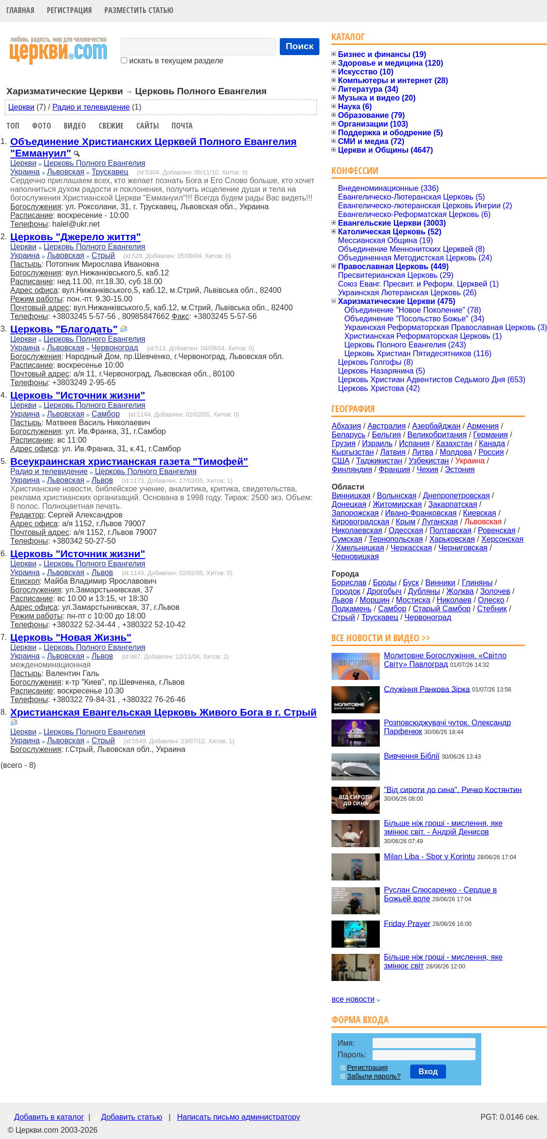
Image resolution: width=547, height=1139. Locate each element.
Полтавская (451, 530)
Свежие (111, 125)
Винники (440, 582)
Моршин (374, 600)
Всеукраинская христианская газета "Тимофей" (129, 461)
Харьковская (452, 539)
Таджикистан (379, 461)
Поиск (300, 46)
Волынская (397, 495)
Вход (428, 1071)
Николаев (454, 600)
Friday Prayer (407, 923)
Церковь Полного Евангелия (94, 163)
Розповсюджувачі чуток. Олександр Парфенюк (447, 727)
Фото (41, 125)
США (340, 461)
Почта (182, 125)
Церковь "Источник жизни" (77, 395)
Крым (406, 522)
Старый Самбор (442, 609)
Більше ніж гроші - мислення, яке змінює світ (443, 961)
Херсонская (502, 539)
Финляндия (351, 469)
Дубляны (424, 591)
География (353, 408)
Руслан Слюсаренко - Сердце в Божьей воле (440, 894)
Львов (102, 480)
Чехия (427, 469)
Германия (490, 435)
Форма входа (360, 1019)
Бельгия (386, 435)
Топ (12, 125)
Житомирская (397, 504)
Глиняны (477, 582)
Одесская (406, 530)
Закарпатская (452, 504)
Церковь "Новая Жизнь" (70, 637)
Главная (20, 10)
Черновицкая (355, 556)
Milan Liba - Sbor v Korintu (429, 856)
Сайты (147, 125)
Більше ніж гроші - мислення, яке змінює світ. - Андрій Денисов (443, 827)
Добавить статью (131, 1117)
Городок (345, 591)
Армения (483, 426)
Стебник (491, 609)
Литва (422, 452)
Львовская (65, 172)
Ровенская (497, 530)
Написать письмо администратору (238, 1117)
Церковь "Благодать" (63, 328)
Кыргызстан (352, 452)
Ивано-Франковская (421, 513)
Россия (491, 452)
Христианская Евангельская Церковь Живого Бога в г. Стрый (163, 712)
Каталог (348, 36)
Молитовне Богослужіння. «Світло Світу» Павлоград (445, 659)
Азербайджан (436, 426)
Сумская (346, 539)
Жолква (460, 591)
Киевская (479, 513)
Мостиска (413, 600)
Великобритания (437, 435)
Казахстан (454, 443)
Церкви (21, 107)
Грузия (343, 443)
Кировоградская (360, 522)
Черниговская (463, 548)
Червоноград (114, 348)
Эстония (460, 469)
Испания (414, 443)
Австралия (387, 426)
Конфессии (354, 170)
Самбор (105, 414)
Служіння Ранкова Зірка (427, 689)
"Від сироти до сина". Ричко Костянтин (452, 789)
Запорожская (354, 513)
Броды (385, 582)
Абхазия (346, 426)
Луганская (440, 522)
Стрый (103, 255)
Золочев (495, 591)
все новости (352, 999)
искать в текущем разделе (172, 61)
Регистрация (69, 10)
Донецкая (348, 504)
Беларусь (348, 435)
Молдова (456, 452)
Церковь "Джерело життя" (75, 236)
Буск (411, 582)
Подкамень (351, 609)
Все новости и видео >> (381, 637)
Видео (75, 125)
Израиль (377, 443)
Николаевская (356, 530)
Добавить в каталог (49, 1117)
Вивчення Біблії (411, 756)
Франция (394, 469)
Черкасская (411, 548)
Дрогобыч (384, 591)
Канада (492, 443)
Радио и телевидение (91, 107)
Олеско (491, 600)
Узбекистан (429, 461)
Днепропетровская (456, 495)
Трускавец (109, 172)
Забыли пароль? (374, 1076)
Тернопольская (396, 539)
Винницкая (350, 495)
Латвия (392, 452)
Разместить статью (138, 10)
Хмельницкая (360, 548)
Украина (25, 172)
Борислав (348, 582)
